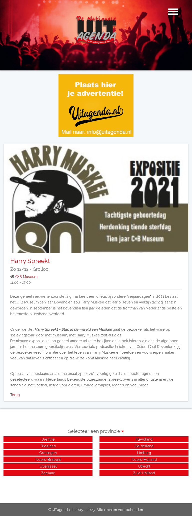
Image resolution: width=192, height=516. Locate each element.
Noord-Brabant (48, 459)
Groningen (48, 453)
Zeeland (48, 473)
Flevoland (144, 439)
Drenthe (48, 439)
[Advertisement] (96, 488)
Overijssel (48, 466)
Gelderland (144, 446)
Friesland (48, 446)
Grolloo (40, 269)
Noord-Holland (144, 459)
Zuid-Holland (144, 473)
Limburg (144, 453)
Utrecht (144, 466)
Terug (15, 395)
